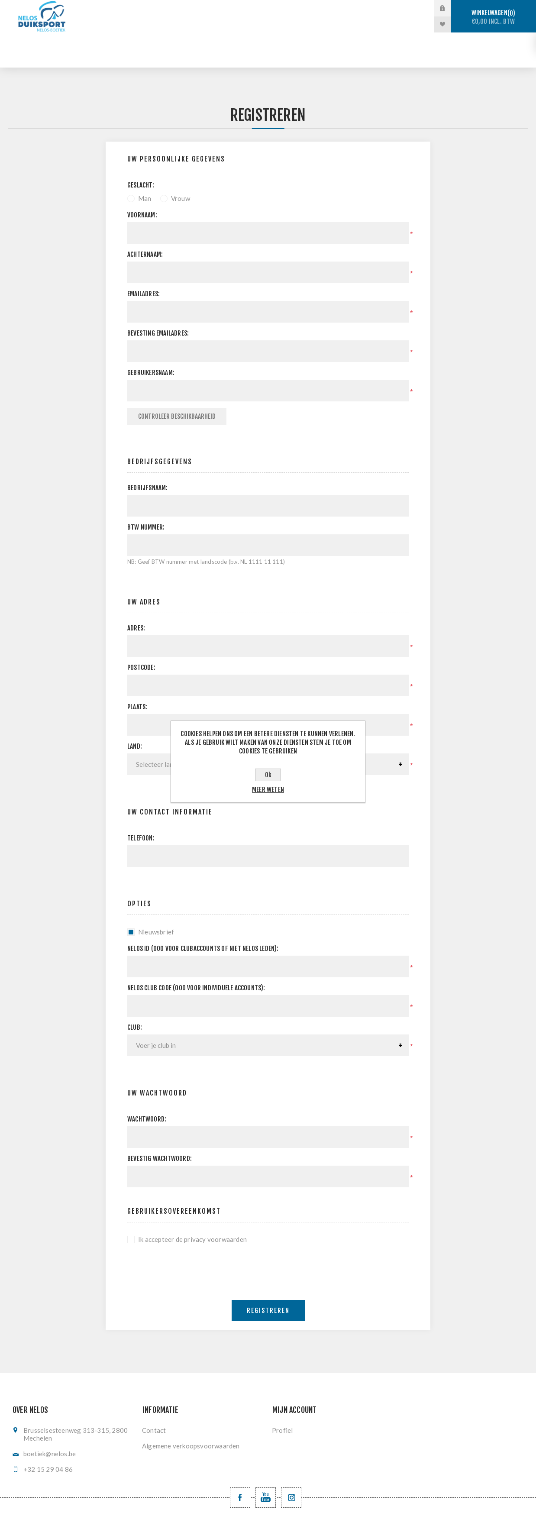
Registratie (218, 24)
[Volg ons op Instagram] (291, 1462)
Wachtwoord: (146, 1084)
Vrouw (180, 163)
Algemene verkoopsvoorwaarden (191, 1411)
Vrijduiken (291, 8)
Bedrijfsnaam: (147, 453)
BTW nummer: (146, 492)
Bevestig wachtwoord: (159, 1123)
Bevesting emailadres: (158, 298)
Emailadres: (143, 259)
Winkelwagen (493, 17)
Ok (268, 775)
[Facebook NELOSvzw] (240, 1462)
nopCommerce (286, 1505)
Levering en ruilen (287, 24)
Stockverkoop (168, 8)
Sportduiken (233, 8)
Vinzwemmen (159, 24)
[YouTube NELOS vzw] (265, 1462)
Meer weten (268, 789)
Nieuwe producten (367, 24)
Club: (134, 992)
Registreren (268, 1275)
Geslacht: (140, 150)
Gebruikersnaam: (150, 337)
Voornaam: (142, 180)
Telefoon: (141, 803)
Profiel (282, 1395)
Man (145, 163)
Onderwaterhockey (359, 8)
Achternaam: (145, 219)
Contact (154, 1395)
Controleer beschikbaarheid (177, 381)
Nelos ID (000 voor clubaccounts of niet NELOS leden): (203, 913)
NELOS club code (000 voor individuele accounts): (196, 953)
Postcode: (141, 632)
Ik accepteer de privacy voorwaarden (192, 1204)
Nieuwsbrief (156, 897)
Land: (134, 711)
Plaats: (137, 672)
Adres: (136, 593)
